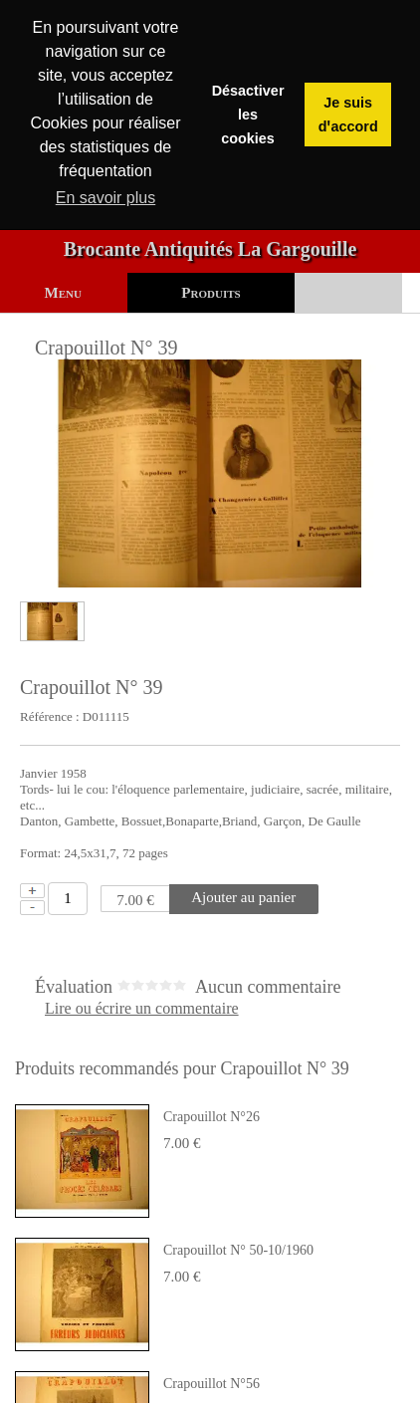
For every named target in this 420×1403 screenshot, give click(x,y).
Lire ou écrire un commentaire (142, 1009)
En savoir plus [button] (106, 197)
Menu (63, 293)
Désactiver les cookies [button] (248, 114)
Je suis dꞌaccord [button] (348, 114)
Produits (210, 293)
